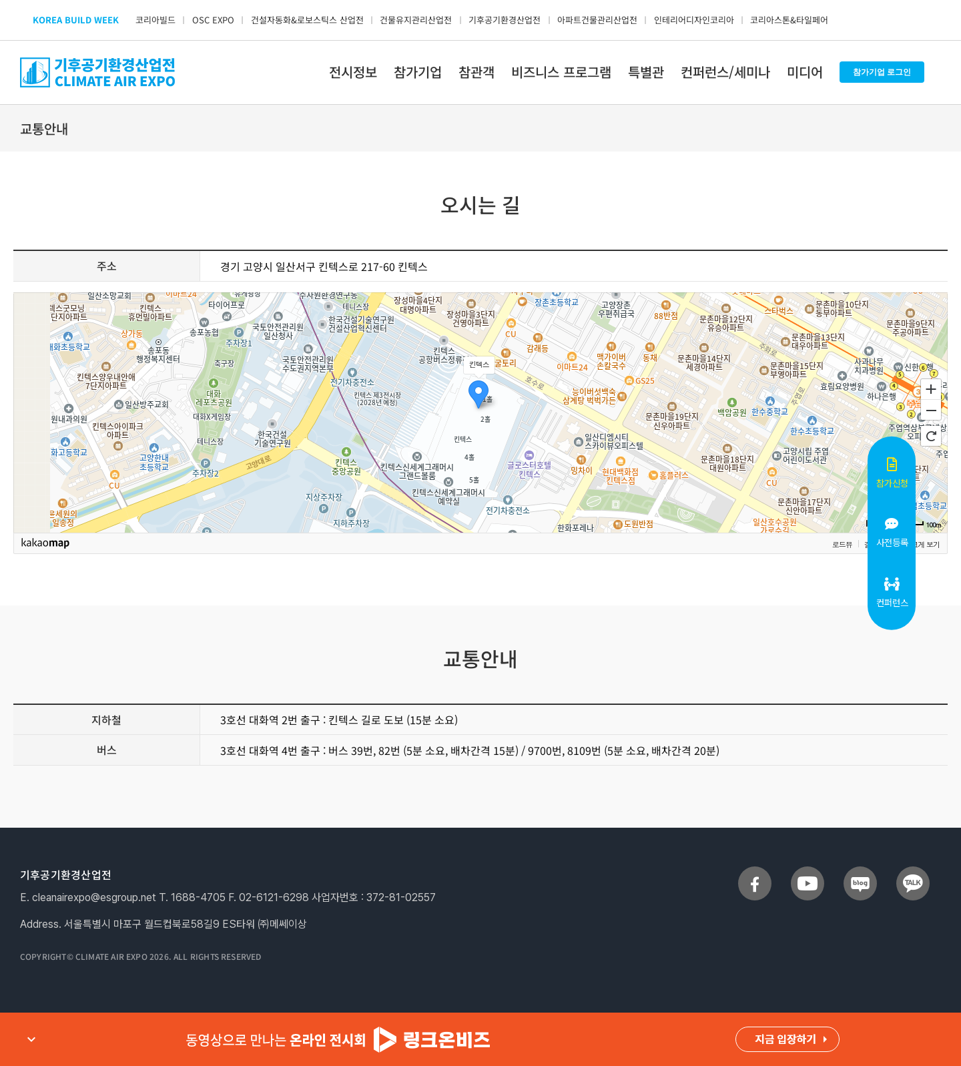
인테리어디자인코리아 (694, 19)
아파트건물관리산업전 (597, 19)
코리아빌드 (155, 19)
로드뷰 (842, 544)
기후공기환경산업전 (504, 19)
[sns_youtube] (807, 872)
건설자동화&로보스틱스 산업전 (307, 19)
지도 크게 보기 (918, 544)
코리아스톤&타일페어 (789, 19)
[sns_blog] (860, 872)
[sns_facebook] (754, 872)
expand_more (31, 1039)
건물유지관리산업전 (416, 19)
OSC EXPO (213, 19)
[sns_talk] (913, 872)
